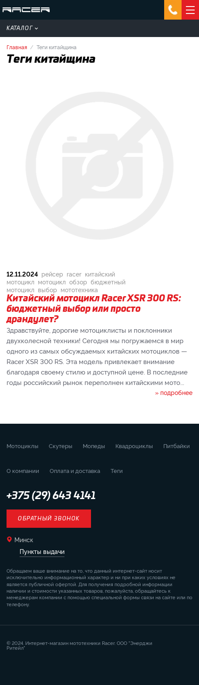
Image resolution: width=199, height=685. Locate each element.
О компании (23, 470)
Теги (117, 470)
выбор (47, 289)
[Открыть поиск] (190, 28)
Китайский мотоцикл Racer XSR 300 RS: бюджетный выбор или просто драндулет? (94, 309)
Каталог (22, 28)
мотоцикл (52, 281)
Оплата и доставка (75, 470)
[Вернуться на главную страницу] (26, 9)
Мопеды (94, 445)
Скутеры (60, 445)
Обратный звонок (49, 518)
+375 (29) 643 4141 (51, 496)
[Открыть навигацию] (190, 10)
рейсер (52, 274)
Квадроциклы (134, 445)
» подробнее (173, 392)
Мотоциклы (22, 445)
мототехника (79, 289)
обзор (78, 281)
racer (74, 274)
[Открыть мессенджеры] (173, 10)
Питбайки (176, 445)
